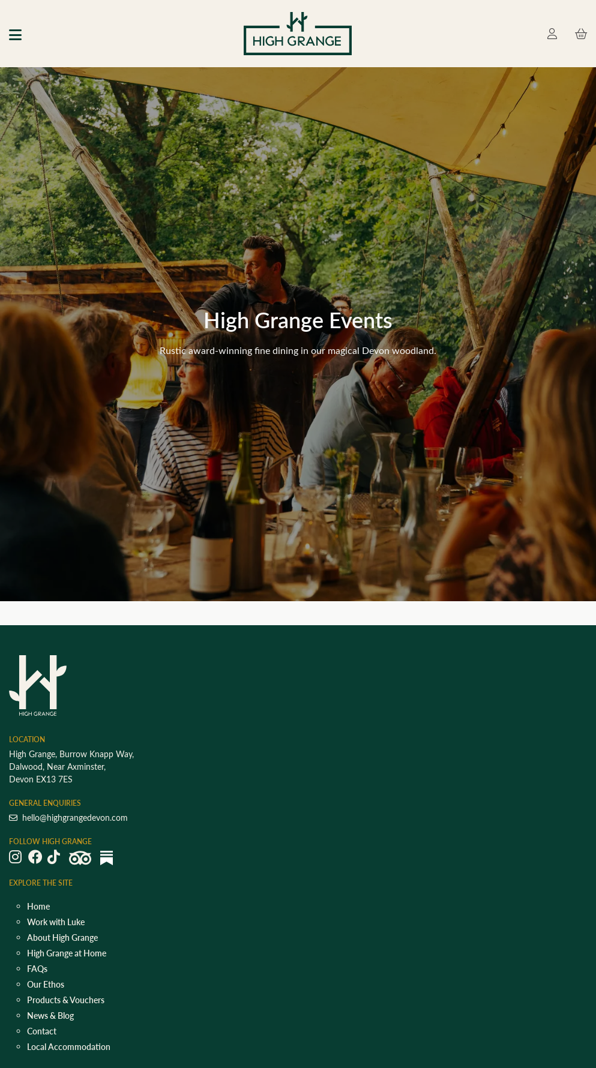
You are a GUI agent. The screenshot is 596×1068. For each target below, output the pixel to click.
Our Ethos (45, 984)
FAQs (37, 968)
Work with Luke (56, 922)
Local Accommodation (68, 1046)
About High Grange (62, 937)
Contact (41, 1031)
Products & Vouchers (65, 1000)
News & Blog (50, 1015)
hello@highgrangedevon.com (68, 817)
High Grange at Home (66, 953)
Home (38, 906)
